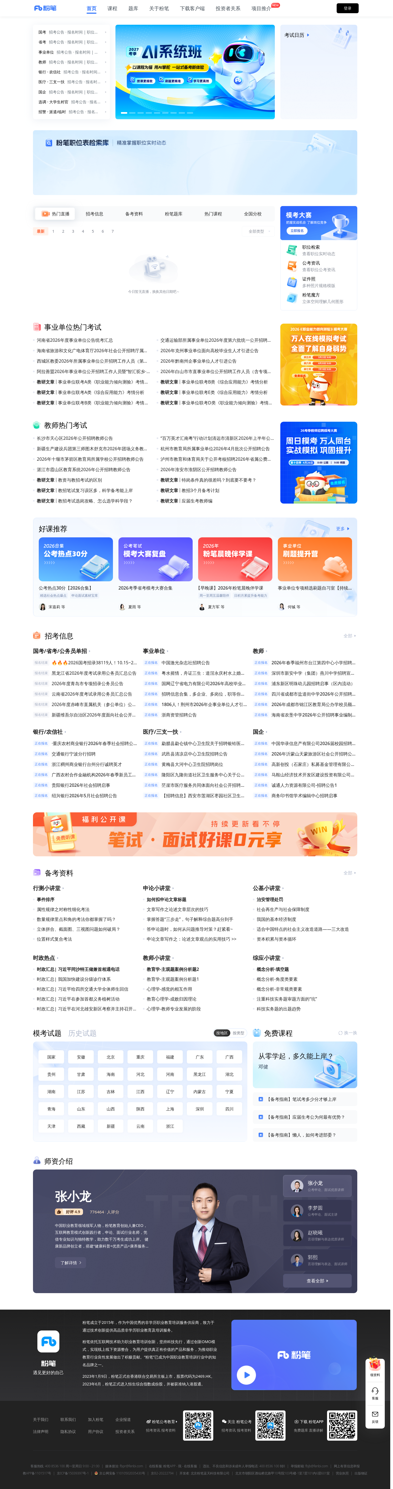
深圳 (200, 1109)
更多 (344, 528)
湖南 (51, 1091)
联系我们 (68, 1419)
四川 (229, 1109)
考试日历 (297, 35)
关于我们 (40, 1419)
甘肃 (81, 1074)
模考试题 (47, 1033)
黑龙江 (199, 1074)
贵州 (51, 1074)
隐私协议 (68, 1431)
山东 (81, 1109)
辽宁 (170, 1091)
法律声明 (40, 1431)
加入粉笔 (95, 1419)
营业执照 (342, 1473)
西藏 (81, 1126)
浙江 (170, 1126)
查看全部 (318, 1281)
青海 (51, 1109)
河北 (140, 1074)
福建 (170, 1057)
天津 (51, 1126)
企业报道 (123, 1419)
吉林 (111, 1091)
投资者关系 (125, 1431)
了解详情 (71, 1262)
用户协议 (95, 1431)
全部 (350, 635)
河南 (170, 1074)
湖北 (229, 1074)
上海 (170, 1109)
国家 (51, 1057)
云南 (140, 1126)
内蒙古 (199, 1091)
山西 (111, 1109)
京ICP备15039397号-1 (73, 1473)
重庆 (140, 1057)
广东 (200, 1057)
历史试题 (82, 1033)
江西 (140, 1091)
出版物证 (361, 1473)
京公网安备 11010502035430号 (120, 1473)
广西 (229, 1057)
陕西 (140, 1109)
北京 (111, 1057)
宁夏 (229, 1091)
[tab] (55, 214)
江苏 (81, 1091)
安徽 (81, 1057)
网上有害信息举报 (347, 1466)
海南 (111, 1074)
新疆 (111, 1126)
